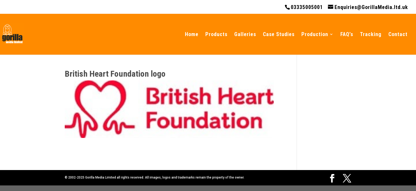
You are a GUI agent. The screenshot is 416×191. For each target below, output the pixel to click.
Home (191, 34)
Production (314, 34)
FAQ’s (346, 34)
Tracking (371, 34)
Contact (398, 34)
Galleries (245, 34)
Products (216, 34)
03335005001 (307, 7)
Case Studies (278, 34)
